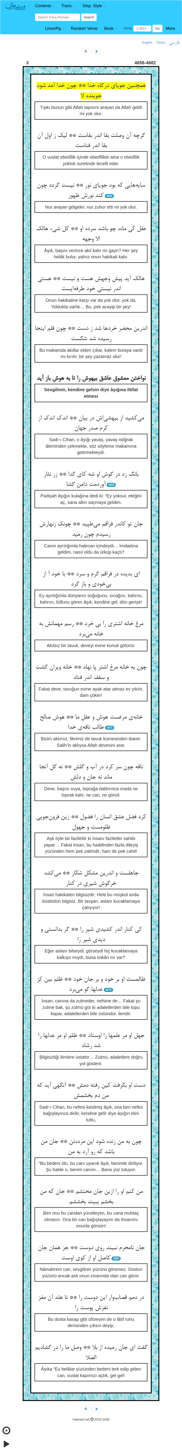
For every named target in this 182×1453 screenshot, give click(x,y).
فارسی (174, 42)
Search (89, 17)
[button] (45, 6)
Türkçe (160, 42)
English (147, 42)
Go (157, 28)
